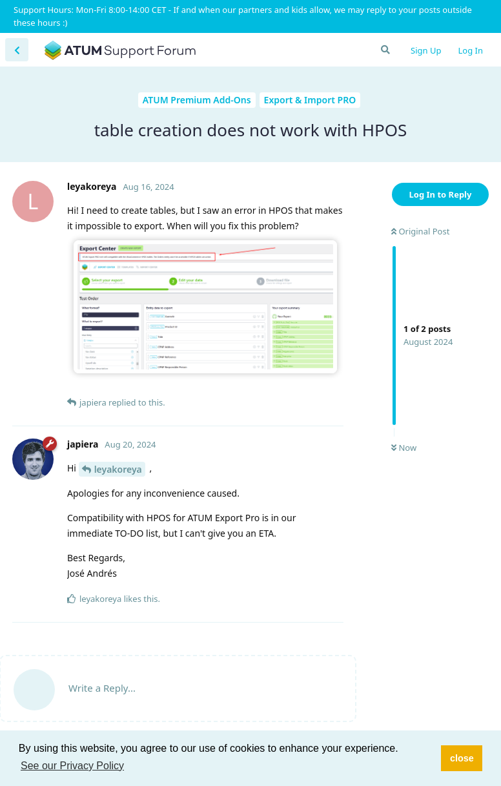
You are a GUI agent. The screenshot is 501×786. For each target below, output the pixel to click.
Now (403, 447)
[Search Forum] (385, 49)
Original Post (420, 231)
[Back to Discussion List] (16, 49)
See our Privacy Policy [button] (72, 765)
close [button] (462, 758)
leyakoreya (118, 469)
